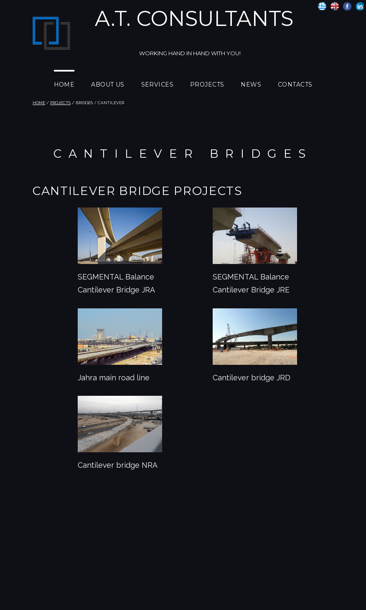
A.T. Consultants (194, 18)
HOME (64, 84)
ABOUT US (107, 84)
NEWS (251, 84)
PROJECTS (207, 84)
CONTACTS (295, 84)
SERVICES (157, 84)
